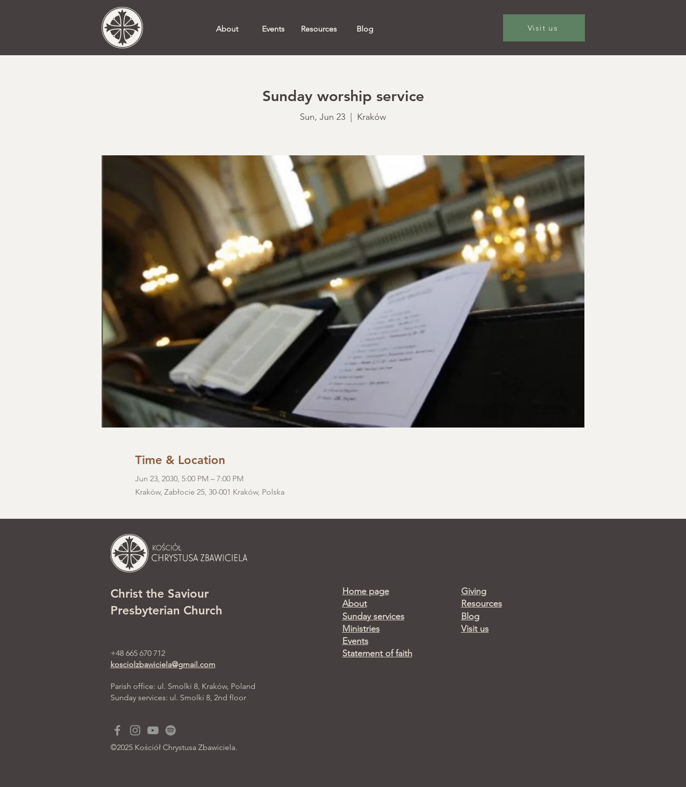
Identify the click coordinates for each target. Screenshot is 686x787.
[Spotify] (171, 730)
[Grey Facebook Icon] (117, 730)
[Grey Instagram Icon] (135, 730)
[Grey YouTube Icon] (153, 730)
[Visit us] (544, 27)
